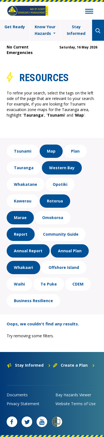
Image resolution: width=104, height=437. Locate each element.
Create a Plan (74, 365)
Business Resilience (33, 300)
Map (51, 151)
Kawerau (22, 201)
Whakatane (25, 184)
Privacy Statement (23, 403)
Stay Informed (76, 30)
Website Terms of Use (75, 403)
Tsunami (22, 151)
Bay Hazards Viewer (73, 394)
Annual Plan (70, 250)
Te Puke (48, 284)
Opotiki (60, 184)
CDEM (77, 284)
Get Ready (14, 26)
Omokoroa (52, 217)
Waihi (19, 284)
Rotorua (55, 201)
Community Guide (60, 234)
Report (20, 234)
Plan (75, 151)
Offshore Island (64, 267)
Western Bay (62, 167)
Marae (20, 217)
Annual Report (28, 250)
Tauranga (24, 167)
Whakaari (23, 267)
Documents (17, 394)
